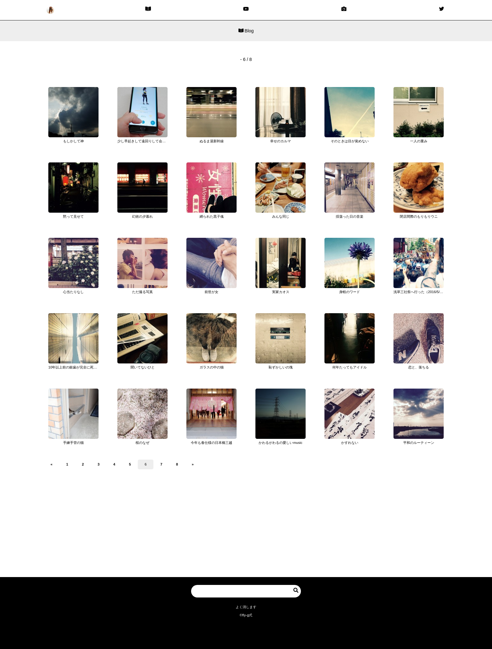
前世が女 (211, 292)
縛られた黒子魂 (212, 216)
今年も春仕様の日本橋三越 (211, 442)
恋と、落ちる (418, 367)
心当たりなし (73, 292)
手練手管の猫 (73, 442)
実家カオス (280, 292)
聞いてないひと (143, 367)
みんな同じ (280, 216)
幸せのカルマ (280, 141)
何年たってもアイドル (349, 367)
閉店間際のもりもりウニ (419, 216)
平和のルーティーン (418, 442)
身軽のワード (349, 292)
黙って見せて (73, 216)
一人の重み (418, 141)
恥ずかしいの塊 (281, 367)
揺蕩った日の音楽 (349, 216)
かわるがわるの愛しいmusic (280, 442)
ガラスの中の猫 (212, 367)
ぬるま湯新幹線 (212, 141)
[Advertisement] (246, 528)
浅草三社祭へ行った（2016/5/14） (420, 292)
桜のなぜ (142, 442)
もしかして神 (73, 141)
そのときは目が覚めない (350, 141)
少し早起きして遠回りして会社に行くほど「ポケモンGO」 (163, 141)
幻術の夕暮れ (142, 216)
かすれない (349, 442)
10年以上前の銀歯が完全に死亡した (76, 367)
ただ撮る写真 (142, 292)
